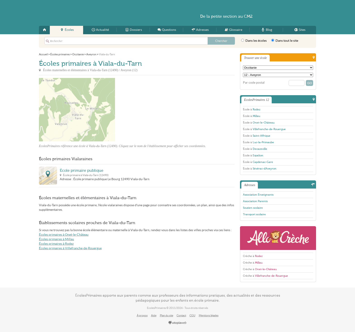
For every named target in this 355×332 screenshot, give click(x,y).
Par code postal (254, 82)
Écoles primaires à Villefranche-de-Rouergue (70, 248)
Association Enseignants (258, 194)
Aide (153, 315)
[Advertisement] (156, 109)
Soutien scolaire (253, 207)
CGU (192, 315)
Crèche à (253, 256)
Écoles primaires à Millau (56, 239)
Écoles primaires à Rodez (56, 243)
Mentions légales (208, 315)
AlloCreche (278, 238)
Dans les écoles (254, 40)
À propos (142, 315)
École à (251, 109)
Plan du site (166, 315)
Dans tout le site (284, 40)
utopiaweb (177, 323)
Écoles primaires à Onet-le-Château (64, 234)
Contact (181, 315)
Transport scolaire (254, 214)
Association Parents (255, 201)
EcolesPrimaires (82, 13)
